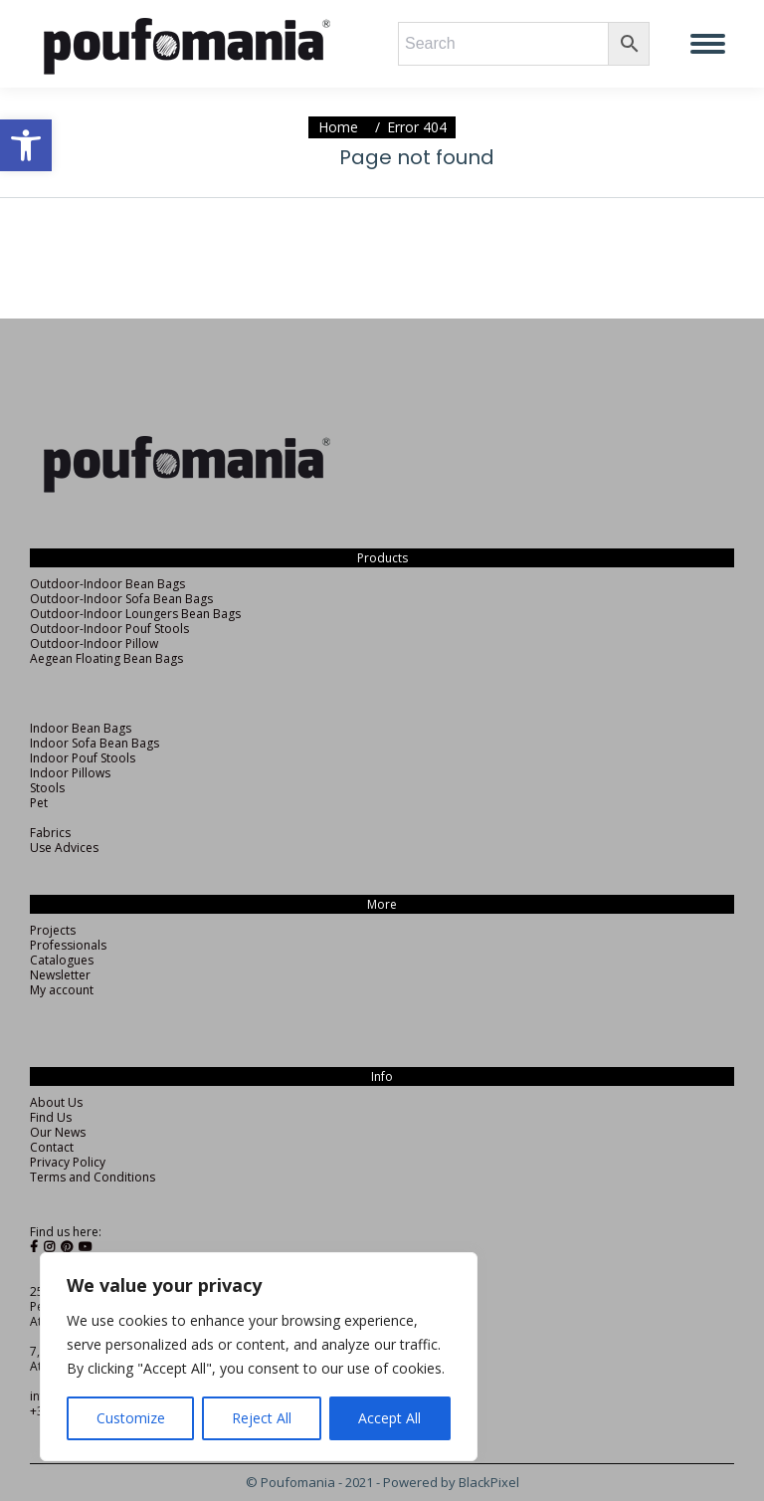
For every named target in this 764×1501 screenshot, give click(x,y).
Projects (53, 930)
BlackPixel (489, 1482)
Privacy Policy (67, 1162)
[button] (26, 145)
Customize (130, 1417)
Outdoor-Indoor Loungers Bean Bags (135, 613)
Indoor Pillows (70, 772)
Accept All (389, 1417)
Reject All (261, 1417)
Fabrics (50, 832)
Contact (52, 1147)
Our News (58, 1132)
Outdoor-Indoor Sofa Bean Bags (121, 598)
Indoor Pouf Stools (82, 758)
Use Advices (64, 847)
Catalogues (62, 960)
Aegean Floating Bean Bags (106, 658)
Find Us (51, 1117)
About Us (56, 1102)
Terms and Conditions (92, 1177)
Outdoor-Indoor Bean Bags (107, 583)
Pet (39, 802)
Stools (47, 787)
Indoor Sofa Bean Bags (94, 743)
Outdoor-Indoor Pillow (94, 643)
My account (62, 989)
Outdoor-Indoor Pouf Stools (109, 628)
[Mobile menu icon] (707, 44)
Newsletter (60, 974)
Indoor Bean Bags (80, 728)
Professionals (68, 945)
